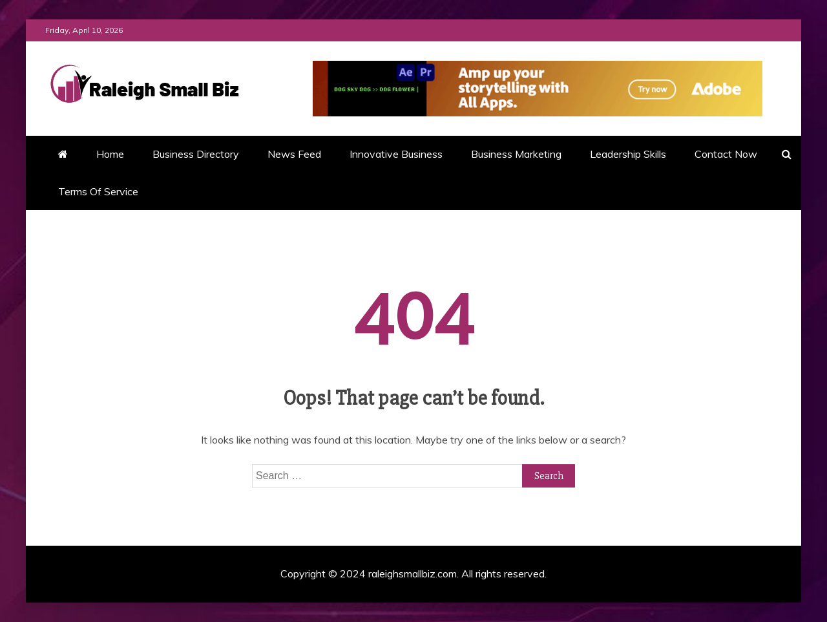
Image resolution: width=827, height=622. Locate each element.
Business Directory (195, 153)
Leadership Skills (628, 153)
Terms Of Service (98, 191)
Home (110, 153)
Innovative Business (396, 153)
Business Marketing (516, 153)
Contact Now (726, 153)
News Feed (294, 153)
